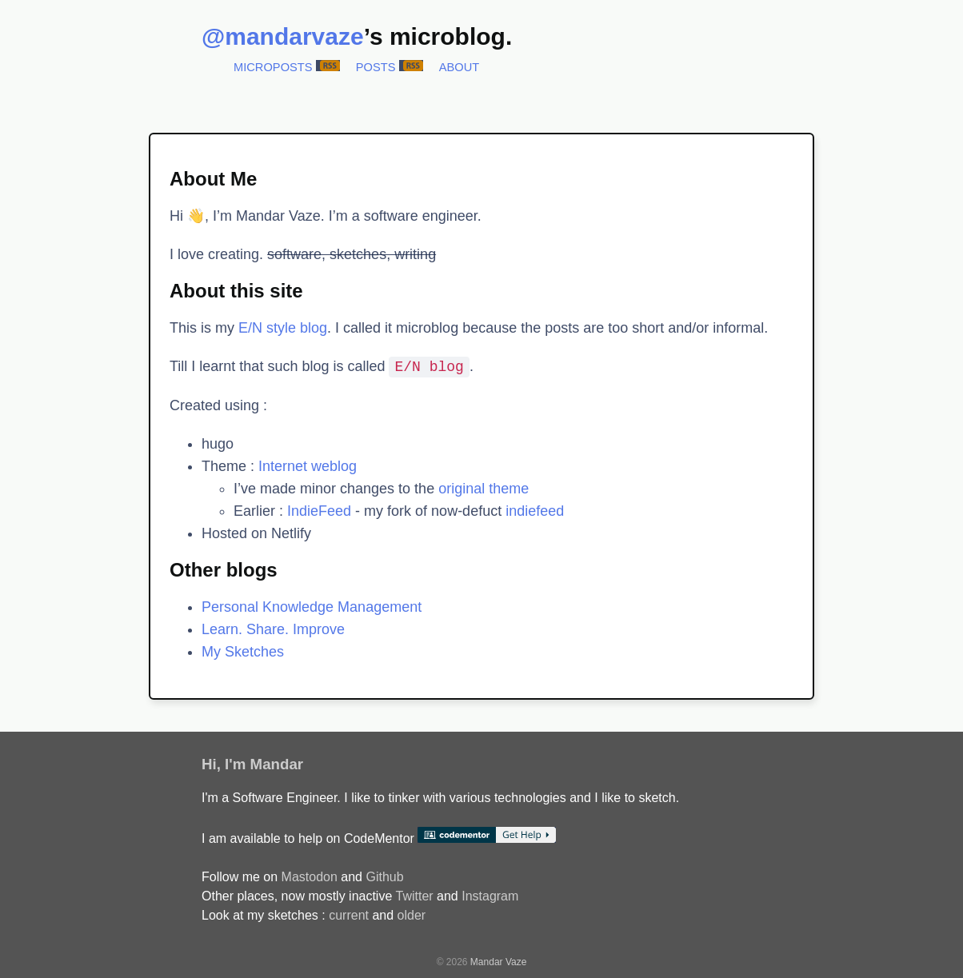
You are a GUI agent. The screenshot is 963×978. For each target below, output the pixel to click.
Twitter (414, 896)
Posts (376, 67)
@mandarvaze (283, 36)
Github (384, 877)
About (459, 67)
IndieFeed (319, 511)
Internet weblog (307, 466)
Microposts (273, 67)
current (349, 915)
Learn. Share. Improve (273, 629)
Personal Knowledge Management (312, 607)
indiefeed (534, 511)
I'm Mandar (264, 764)
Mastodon (310, 877)
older (412, 915)
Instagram (490, 896)
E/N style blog (282, 328)
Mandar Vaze (498, 962)
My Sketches (243, 652)
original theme (483, 489)
